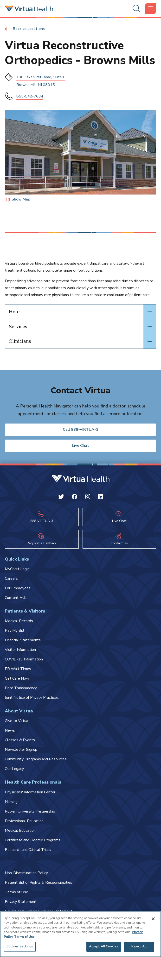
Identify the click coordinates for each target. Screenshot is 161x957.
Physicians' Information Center (30, 792)
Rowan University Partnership (30, 811)
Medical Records (19, 621)
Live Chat (80, 445)
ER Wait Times (18, 668)
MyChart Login (17, 569)
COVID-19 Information (24, 659)
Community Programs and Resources (36, 759)
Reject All (139, 946)
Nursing (11, 801)
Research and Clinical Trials (28, 849)
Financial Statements (23, 640)
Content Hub (15, 597)
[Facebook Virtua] (74, 497)
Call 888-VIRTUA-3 (80, 429)
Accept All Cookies (103, 946)
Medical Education (20, 830)
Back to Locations (25, 28)
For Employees (18, 588)
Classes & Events (20, 740)
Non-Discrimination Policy (26, 873)
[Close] (153, 919)
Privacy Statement (21, 901)
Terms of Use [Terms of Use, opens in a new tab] (24, 937)
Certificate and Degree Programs (32, 840)
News (10, 730)
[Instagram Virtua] (87, 497)
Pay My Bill (14, 630)
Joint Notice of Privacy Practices (32, 697)
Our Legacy (14, 768)
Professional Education (24, 821)
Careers (11, 578)
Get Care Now (17, 678)
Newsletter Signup (21, 749)
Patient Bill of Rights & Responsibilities (38, 882)
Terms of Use (16, 892)
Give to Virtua (16, 720)
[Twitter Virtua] (61, 497)
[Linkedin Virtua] (100, 497)
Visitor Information (20, 649)
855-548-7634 (29, 96)
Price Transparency (21, 688)
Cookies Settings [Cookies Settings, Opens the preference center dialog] (19, 946)
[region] (80, 934)
